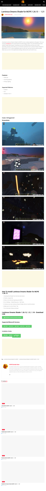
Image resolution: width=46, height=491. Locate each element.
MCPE (3, 403)
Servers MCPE (38, 5)
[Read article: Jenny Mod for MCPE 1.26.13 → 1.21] (23, 394)
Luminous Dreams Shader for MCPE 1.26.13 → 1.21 (29, 359)
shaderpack (8, 43)
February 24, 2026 (17, 14)
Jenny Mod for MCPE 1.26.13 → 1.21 (8, 405)
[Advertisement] (23, 61)
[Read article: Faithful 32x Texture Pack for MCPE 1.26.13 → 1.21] (23, 472)
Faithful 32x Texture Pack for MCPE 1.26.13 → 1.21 (10, 483)
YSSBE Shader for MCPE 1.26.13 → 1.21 (8, 431)
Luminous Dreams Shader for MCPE (11, 359)
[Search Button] (44, 2)
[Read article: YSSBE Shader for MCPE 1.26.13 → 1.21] (23, 420)
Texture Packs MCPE (6, 5)
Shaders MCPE (16, 5)
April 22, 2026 (3, 485)
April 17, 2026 (3, 407)
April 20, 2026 (3, 459)
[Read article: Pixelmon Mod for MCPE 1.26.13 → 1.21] (23, 446)
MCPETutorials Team (8, 14)
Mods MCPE (23, 5)
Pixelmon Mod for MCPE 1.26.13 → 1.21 (8, 457)
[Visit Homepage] (23, 2)
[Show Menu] (2, 2)
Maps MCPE (30, 5)
